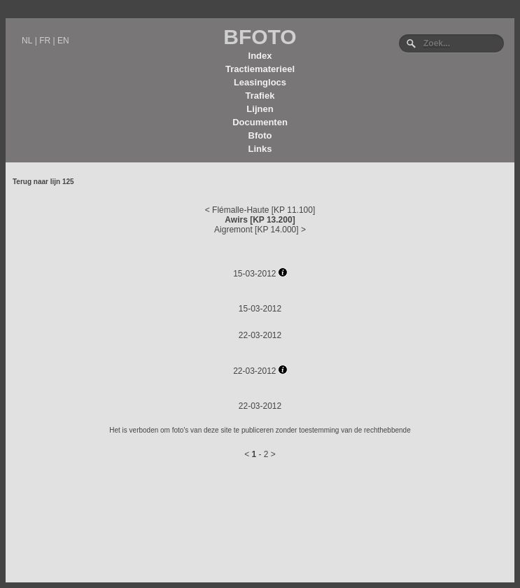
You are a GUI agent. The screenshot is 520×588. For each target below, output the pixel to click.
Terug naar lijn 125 (43, 182)
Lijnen (259, 109)
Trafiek (260, 95)
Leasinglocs (260, 82)
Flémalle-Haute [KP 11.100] (263, 210)
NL (27, 41)
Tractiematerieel (260, 69)
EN (63, 41)
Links (260, 149)
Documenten (260, 122)
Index (260, 55)
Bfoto (260, 135)
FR (44, 41)
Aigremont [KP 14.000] (256, 229)
